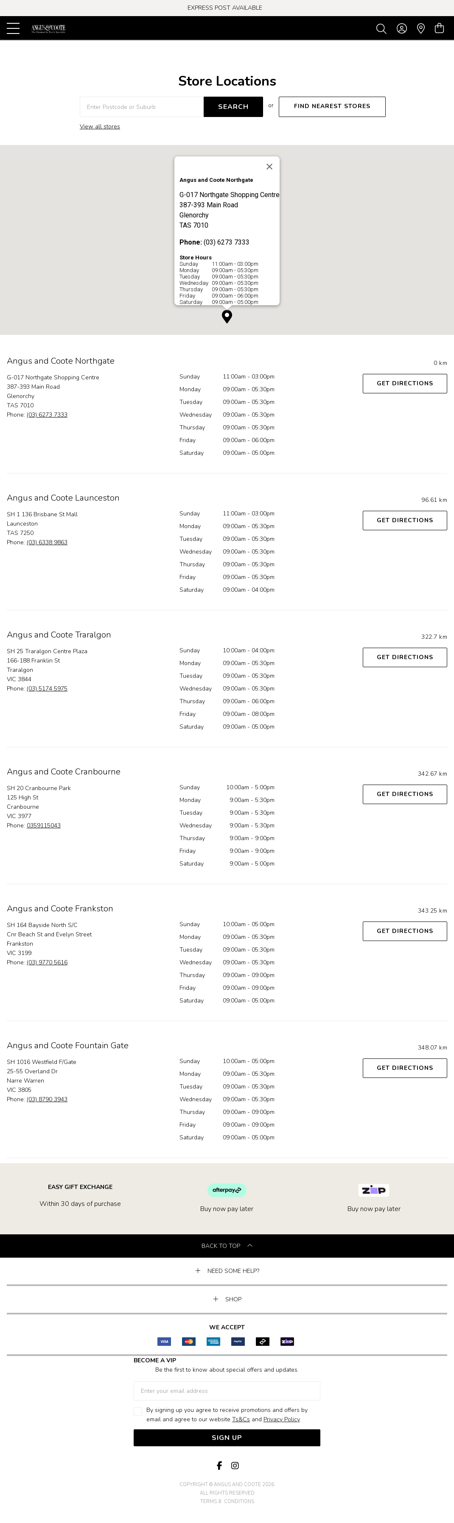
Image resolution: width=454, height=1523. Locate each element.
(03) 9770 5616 (47, 962)
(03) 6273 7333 (47, 415)
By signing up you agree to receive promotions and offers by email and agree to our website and (227, 1415)
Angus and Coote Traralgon (59, 634)
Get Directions (405, 383)
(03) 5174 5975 (47, 689)
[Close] (269, 166)
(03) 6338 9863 (47, 542)
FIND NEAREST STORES (332, 106)
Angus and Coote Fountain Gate (68, 1045)
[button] (227, 317)
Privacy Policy (281, 1419)
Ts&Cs (241, 1419)
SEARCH (233, 106)
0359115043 (44, 825)
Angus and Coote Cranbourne (64, 771)
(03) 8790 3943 (47, 1099)
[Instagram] (234, 1466)
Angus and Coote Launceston (63, 498)
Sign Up (227, 1437)
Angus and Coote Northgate (61, 361)
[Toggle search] (383, 28)
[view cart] (439, 28)
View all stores (100, 127)
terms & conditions (227, 1501)
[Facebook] (219, 1466)
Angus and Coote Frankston (60, 908)
